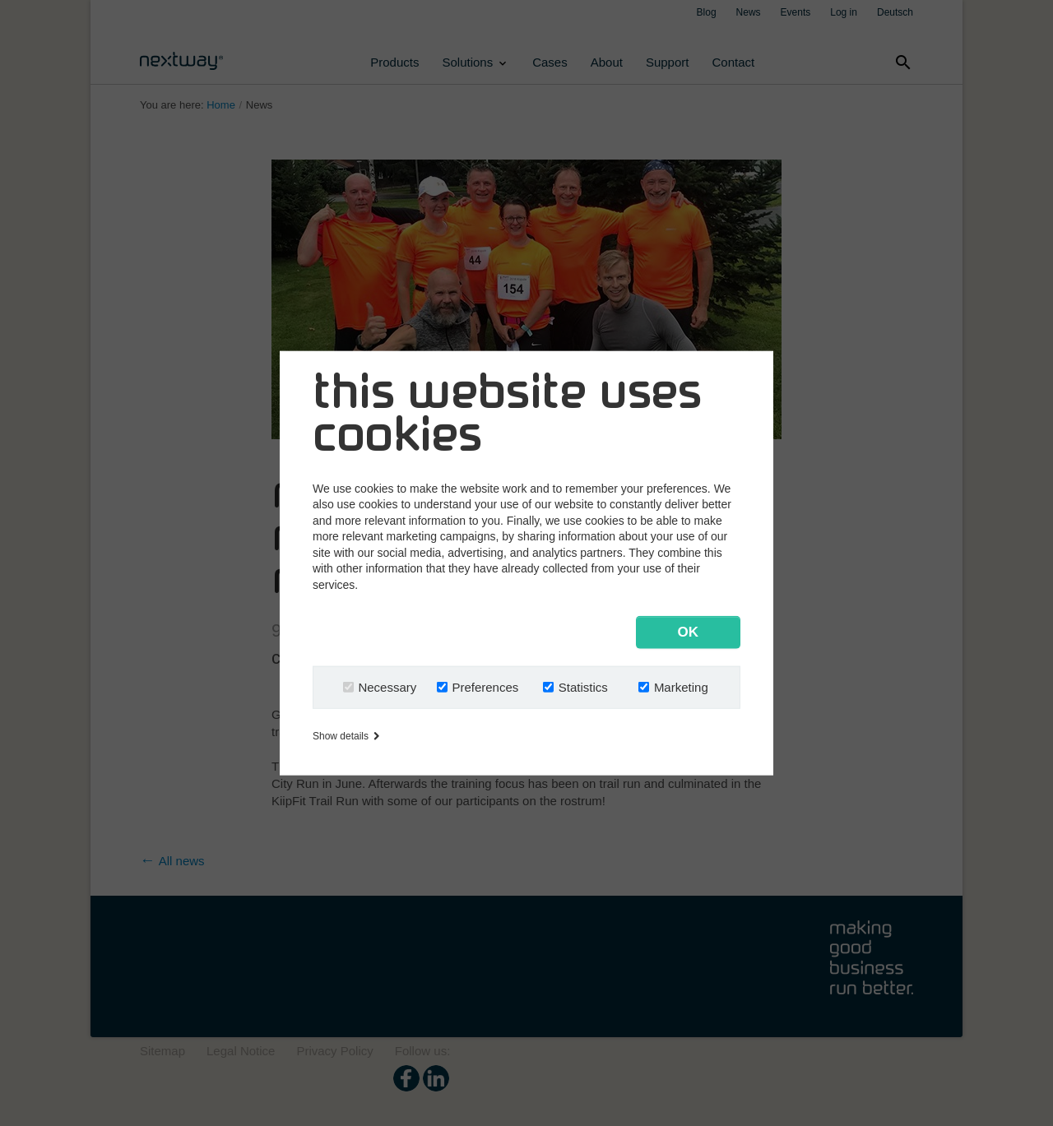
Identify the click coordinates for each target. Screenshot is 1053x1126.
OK (688, 632)
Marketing (681, 687)
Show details (346, 736)
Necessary (387, 687)
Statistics (583, 687)
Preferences (485, 687)
